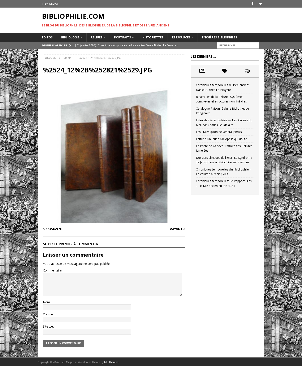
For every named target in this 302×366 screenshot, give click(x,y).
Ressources (181, 37)
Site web (49, 326)
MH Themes (111, 362)
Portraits (122, 37)
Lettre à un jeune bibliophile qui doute (221, 139)
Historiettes (152, 37)
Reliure (97, 37)
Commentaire (52, 270)
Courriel (48, 314)
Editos (47, 37)
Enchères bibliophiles (219, 37)
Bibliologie (70, 37)
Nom (46, 302)
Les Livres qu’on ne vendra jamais (219, 132)
